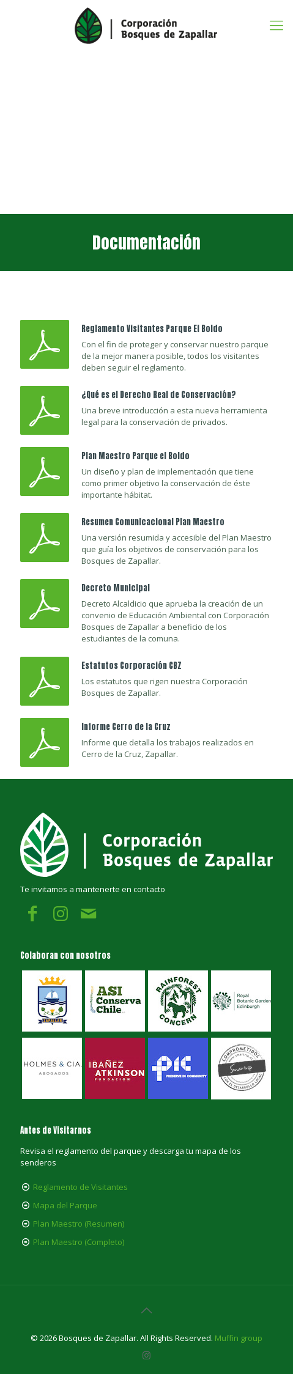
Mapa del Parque (65, 1205)
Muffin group (238, 1337)
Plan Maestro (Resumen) (78, 1223)
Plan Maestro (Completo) (78, 1241)
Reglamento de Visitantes (80, 1186)
